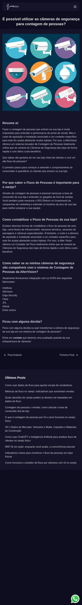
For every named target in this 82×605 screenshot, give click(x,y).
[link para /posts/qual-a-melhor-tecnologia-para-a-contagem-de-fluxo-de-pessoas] (69, 355)
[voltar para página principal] (12, 7)
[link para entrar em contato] (75, 599)
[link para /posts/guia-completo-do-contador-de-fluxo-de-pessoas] (13, 355)
